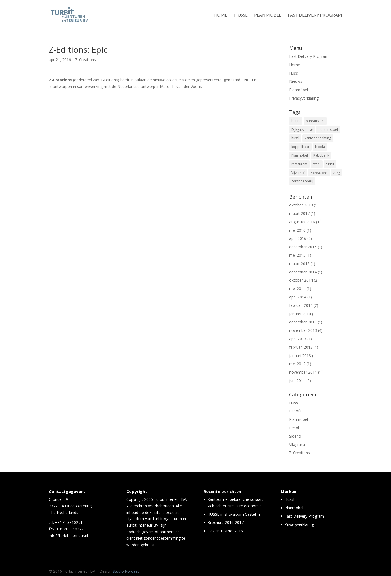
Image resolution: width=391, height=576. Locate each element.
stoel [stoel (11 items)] (316, 164)
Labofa (295, 410)
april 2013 (297, 338)
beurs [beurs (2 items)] (295, 121)
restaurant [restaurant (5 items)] (299, 164)
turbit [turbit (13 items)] (330, 164)
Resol (294, 427)
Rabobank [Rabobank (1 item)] (321, 155)
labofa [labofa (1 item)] (320, 146)
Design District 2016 (225, 530)
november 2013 (303, 330)
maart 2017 (299, 213)
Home (220, 15)
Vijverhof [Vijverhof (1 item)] (298, 172)
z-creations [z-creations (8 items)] (318, 172)
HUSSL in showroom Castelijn (233, 514)
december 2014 (303, 272)
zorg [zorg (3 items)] (336, 172)
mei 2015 (297, 255)
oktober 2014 (301, 280)
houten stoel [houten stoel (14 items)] (328, 129)
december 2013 (303, 321)
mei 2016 (297, 230)
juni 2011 (297, 380)
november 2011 (303, 372)
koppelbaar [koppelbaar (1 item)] (300, 146)
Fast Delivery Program (315, 15)
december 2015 (303, 246)
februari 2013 (301, 347)
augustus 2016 (302, 221)
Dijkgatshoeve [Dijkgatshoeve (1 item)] (302, 129)
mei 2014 (297, 288)
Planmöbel (267, 15)
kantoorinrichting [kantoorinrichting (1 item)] (318, 138)
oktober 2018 (301, 205)
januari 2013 (300, 355)
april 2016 (297, 238)
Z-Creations (85, 59)
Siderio (295, 436)
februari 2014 (301, 305)
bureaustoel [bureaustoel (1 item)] (315, 121)
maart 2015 (299, 263)
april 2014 (297, 297)
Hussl (240, 15)
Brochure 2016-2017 (225, 522)
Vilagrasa (297, 444)
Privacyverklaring (304, 98)
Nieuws (295, 81)
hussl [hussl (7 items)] (295, 138)
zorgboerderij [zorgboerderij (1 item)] (302, 181)
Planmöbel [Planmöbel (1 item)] (299, 155)
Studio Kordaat (126, 571)
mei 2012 (297, 363)
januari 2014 (300, 313)
